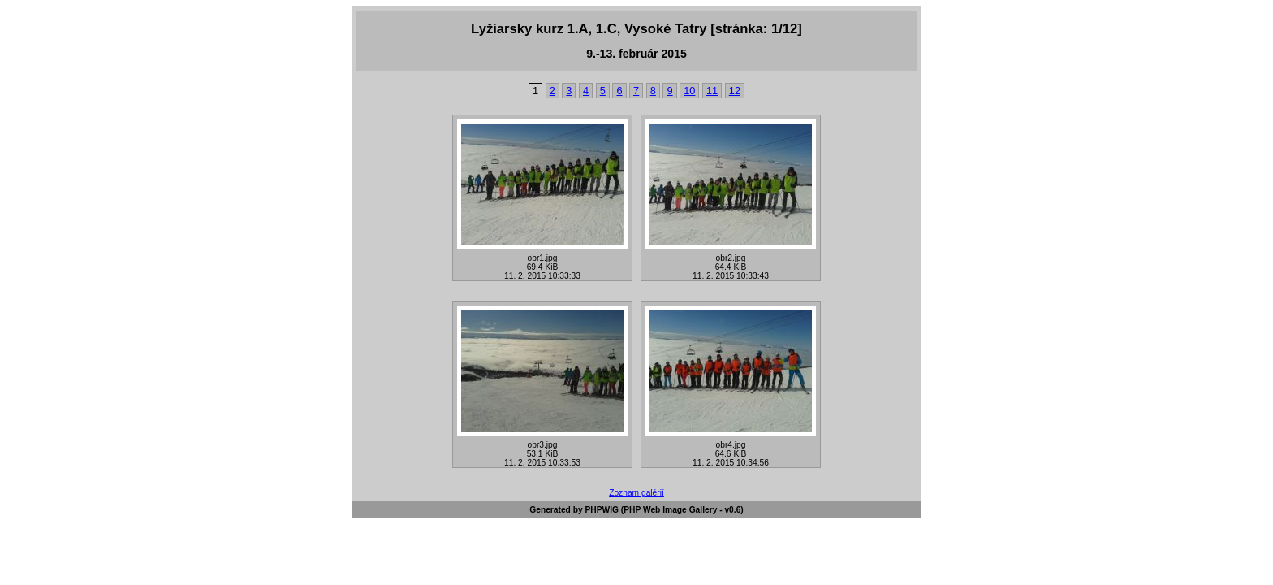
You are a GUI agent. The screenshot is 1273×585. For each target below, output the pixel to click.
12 (734, 90)
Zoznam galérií (636, 492)
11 (712, 90)
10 (689, 90)
